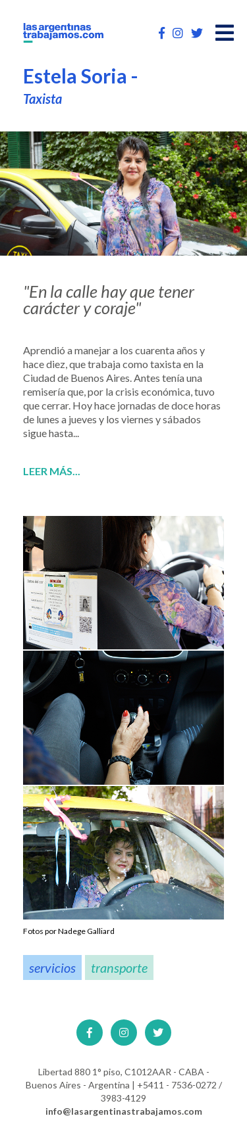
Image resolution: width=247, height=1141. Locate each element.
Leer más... (51, 471)
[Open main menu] (224, 32)
